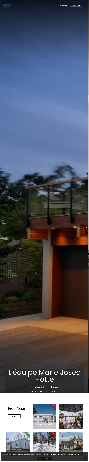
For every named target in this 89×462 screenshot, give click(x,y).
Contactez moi (75, 5)
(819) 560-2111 (62, 5)
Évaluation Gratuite (37, 391)
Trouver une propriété (51, 391)
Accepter (41, 458)
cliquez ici (28, 455)
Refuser (48, 458)
